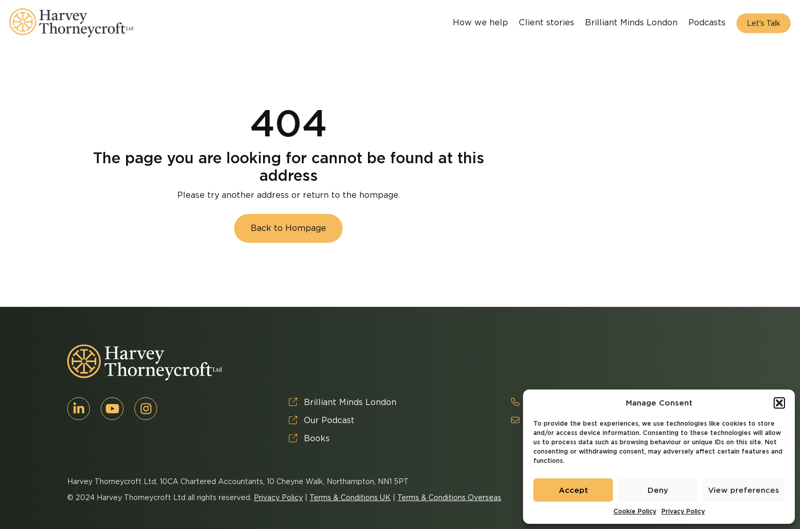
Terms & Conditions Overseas (449, 497)
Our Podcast (322, 420)
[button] (779, 403)
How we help (480, 22)
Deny (658, 490)
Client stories (546, 22)
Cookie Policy (634, 511)
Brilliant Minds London (631, 22)
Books (309, 438)
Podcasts (707, 22)
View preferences (743, 490)
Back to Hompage (288, 228)
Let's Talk (763, 23)
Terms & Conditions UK (350, 497)
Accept (573, 490)
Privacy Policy (683, 511)
